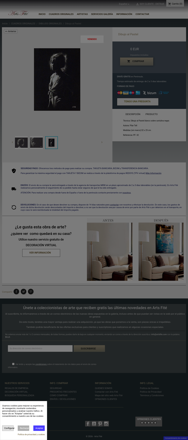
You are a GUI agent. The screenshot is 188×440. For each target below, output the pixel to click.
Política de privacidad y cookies (31, 434)
